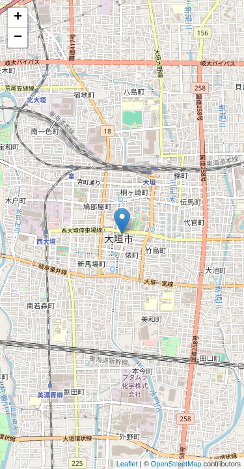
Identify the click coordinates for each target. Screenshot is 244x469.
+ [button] (18, 17)
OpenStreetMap (176, 464)
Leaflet (127, 464)
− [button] (18, 38)
